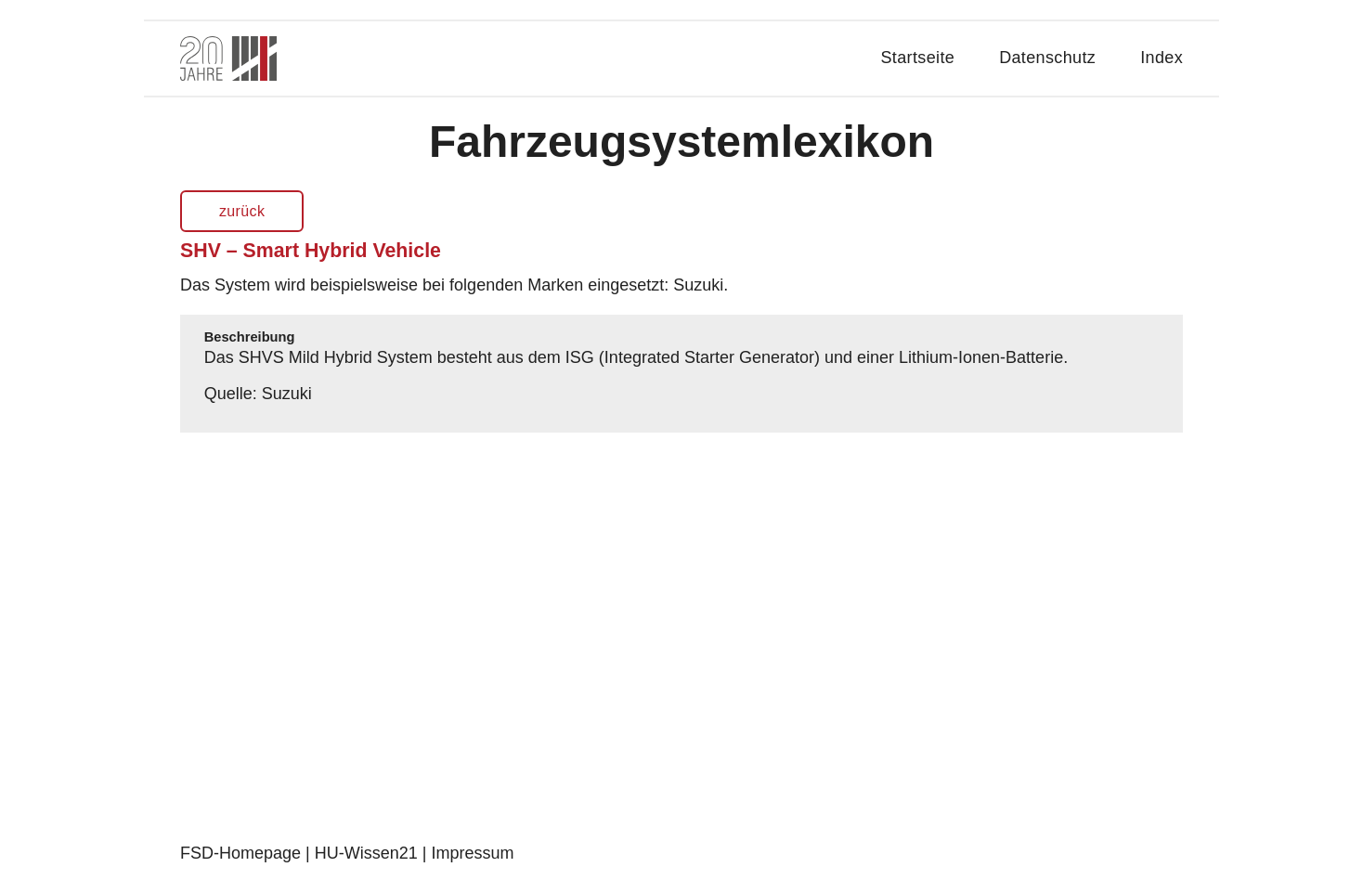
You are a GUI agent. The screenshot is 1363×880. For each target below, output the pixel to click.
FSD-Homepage (240, 853)
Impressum (472, 853)
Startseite (918, 57)
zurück (242, 211)
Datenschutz (1047, 57)
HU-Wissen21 (366, 853)
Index (1161, 57)
